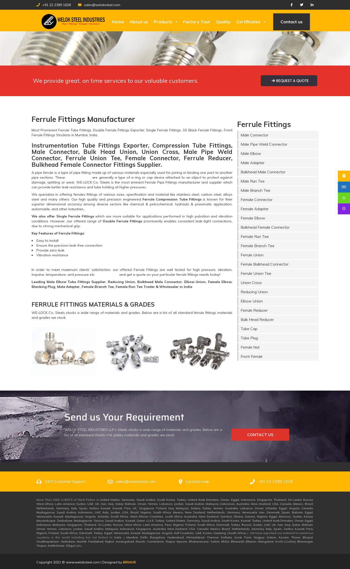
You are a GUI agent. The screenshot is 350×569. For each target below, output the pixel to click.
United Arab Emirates (203, 500)
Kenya (308, 516)
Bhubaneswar (199, 541)
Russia (308, 500)
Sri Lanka (294, 500)
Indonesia (248, 500)
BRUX (129, 562)
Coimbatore (155, 541)
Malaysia (212, 504)
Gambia (226, 516)
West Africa (44, 504)
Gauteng (219, 533)
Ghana (238, 516)
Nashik (82, 541)
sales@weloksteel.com (99, 5)
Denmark (273, 512)
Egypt (235, 500)
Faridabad (95, 541)
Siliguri (70, 545)
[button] (37, 352)
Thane (295, 537)
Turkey (181, 500)
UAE (90, 504)
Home (118, 22)
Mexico (298, 504)
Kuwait (105, 508)
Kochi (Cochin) (285, 541)
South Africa (162, 512)
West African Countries (146, 516)
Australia (242, 504)
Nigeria (145, 512)
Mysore (182, 541)
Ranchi (140, 541)
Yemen (153, 504)
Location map (197, 481)
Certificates (250, 22)
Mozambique (45, 520)
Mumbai (132, 537)
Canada (285, 504)
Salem (215, 541)
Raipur (170, 541)
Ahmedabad (195, 537)
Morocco (285, 516)
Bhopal (308, 537)
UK (97, 504)
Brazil (309, 504)
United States (110, 500)
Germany (128, 500)
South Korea (166, 500)
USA (275, 504)
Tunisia (99, 520)
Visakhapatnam (47, 541)
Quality (223, 22)
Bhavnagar (305, 541)
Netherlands (45, 508)
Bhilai (225, 541)
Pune (247, 537)
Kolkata (226, 537)
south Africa (173, 516)
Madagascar (45, 512)
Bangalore (157, 537)
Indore (271, 537)
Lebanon (165, 504)
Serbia (94, 508)
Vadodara (68, 541)
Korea (207, 533)
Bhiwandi (237, 541)
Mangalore (266, 541)
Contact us (291, 22)
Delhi (144, 537)
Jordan (179, 504)
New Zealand (261, 504)
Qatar (119, 504)
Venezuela (249, 512)
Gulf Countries (184, 533)
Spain (83, 508)
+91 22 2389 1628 (53, 5)
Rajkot (109, 541)
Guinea (250, 516)
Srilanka (271, 508)
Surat (238, 537)
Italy (74, 508)
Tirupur (41, 545)
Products (165, 22)
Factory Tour (196, 22)
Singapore (264, 500)
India (117, 537)
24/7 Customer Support (65, 481)
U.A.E (150, 520)
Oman (224, 500)
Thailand (280, 500)
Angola (294, 508)
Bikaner (251, 541)
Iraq (111, 504)
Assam (284, 537)
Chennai (213, 537)
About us (139, 22)
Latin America (65, 504)
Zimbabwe (64, 520)
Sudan (81, 504)
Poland (161, 508)
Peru (127, 508)
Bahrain (130, 504)
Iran (103, 504)
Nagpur (259, 537)
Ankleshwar (56, 545)
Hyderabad (175, 537)
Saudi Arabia (145, 500)
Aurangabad (125, 541)
